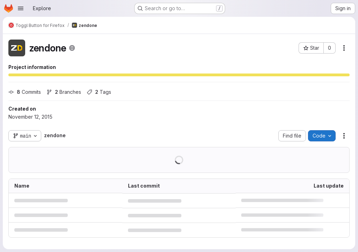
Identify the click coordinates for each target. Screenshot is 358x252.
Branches (63, 92)
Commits (24, 92)
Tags (99, 92)
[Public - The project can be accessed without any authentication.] (72, 48)
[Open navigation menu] (20, 8)
